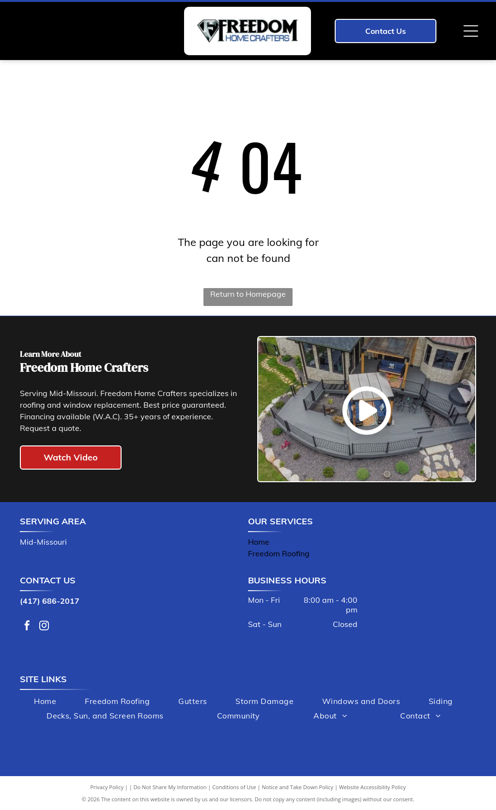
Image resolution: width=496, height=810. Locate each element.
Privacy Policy (107, 787)
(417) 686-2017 (49, 601)
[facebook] (27, 626)
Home (258, 542)
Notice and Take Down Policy (298, 787)
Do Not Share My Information (170, 787)
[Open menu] (471, 31)
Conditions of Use (234, 787)
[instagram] (44, 626)
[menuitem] (45, 701)
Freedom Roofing (279, 553)
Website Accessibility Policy (372, 787)
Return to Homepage (248, 294)
